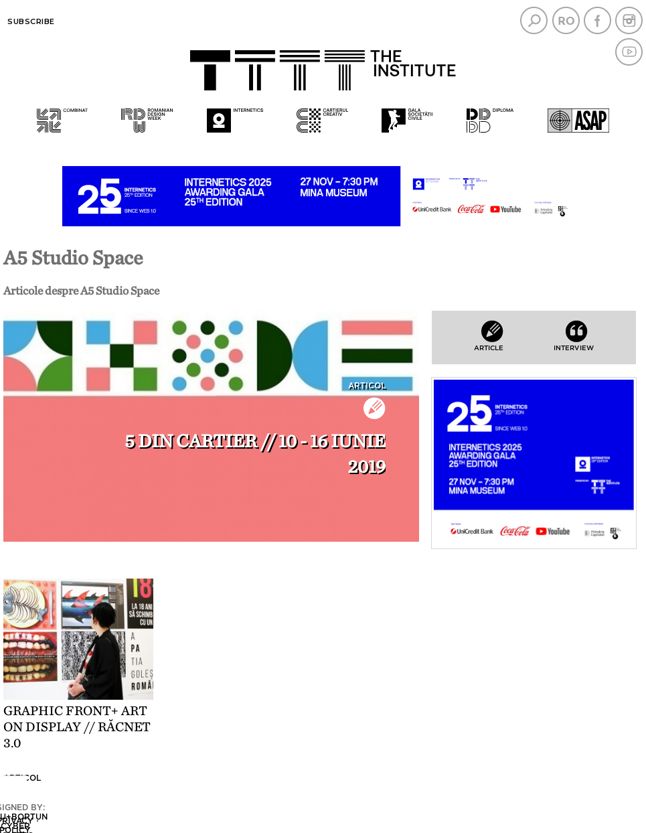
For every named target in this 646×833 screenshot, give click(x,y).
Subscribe (31, 21)
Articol (367, 386)
